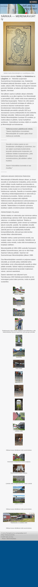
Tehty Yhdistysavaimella (8, 535)
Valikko (34, 2)
